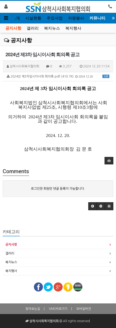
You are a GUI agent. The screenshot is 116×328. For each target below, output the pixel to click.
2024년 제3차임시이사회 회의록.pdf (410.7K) (58, 76)
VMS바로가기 (58, 308)
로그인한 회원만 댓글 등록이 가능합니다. (58, 188)
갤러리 (33, 28)
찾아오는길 (32, 308)
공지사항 (13, 28)
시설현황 (33, 18)
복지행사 (73, 28)
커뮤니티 (97, 18)
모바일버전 (83, 308)
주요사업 (55, 18)
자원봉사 (76, 18)
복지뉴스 (52, 28)
